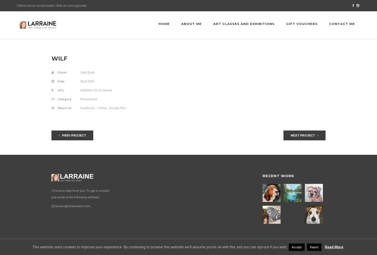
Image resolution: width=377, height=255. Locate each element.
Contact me (342, 24)
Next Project (304, 135)
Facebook (87, 108)
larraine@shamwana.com (72, 206)
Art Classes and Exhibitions (244, 24)
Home (164, 24)
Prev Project (72, 135)
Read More (334, 247)
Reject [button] (314, 247)
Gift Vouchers (302, 24)
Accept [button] (297, 247)
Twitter (101, 108)
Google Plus (117, 108)
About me (191, 24)
